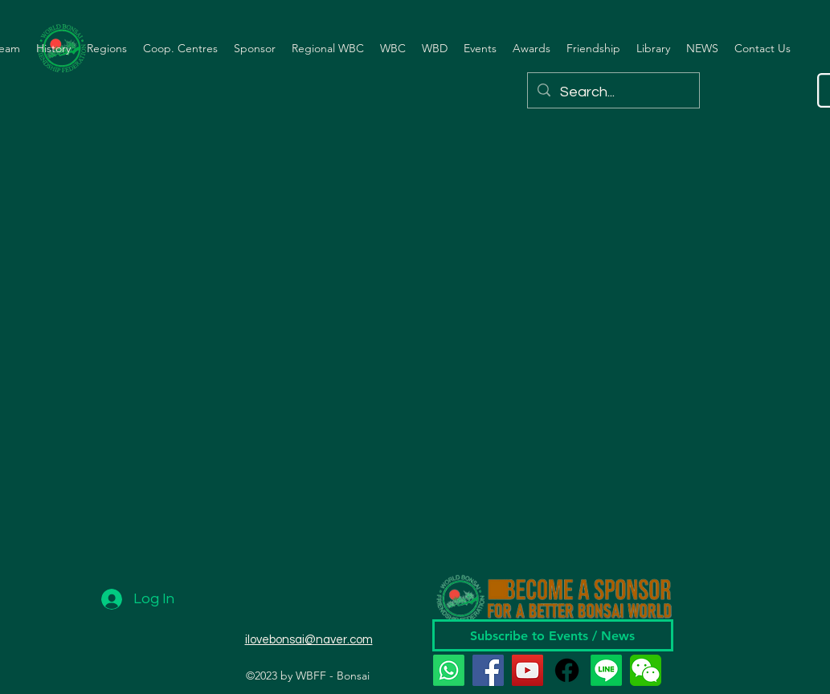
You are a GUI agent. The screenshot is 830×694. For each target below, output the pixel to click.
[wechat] (645, 670)
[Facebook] (488, 670)
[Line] (606, 670)
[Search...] (612, 92)
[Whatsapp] (448, 670)
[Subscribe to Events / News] (552, 635)
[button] (53, 48)
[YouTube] (527, 670)
